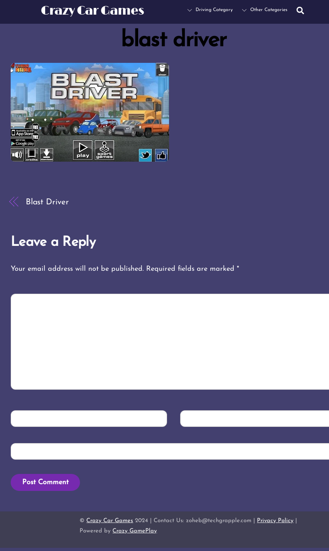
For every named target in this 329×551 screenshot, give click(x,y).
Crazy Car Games (109, 521)
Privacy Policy (275, 521)
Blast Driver (47, 202)
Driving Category (210, 10)
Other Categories (264, 10)
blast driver (173, 41)
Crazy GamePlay (134, 531)
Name (26, 418)
